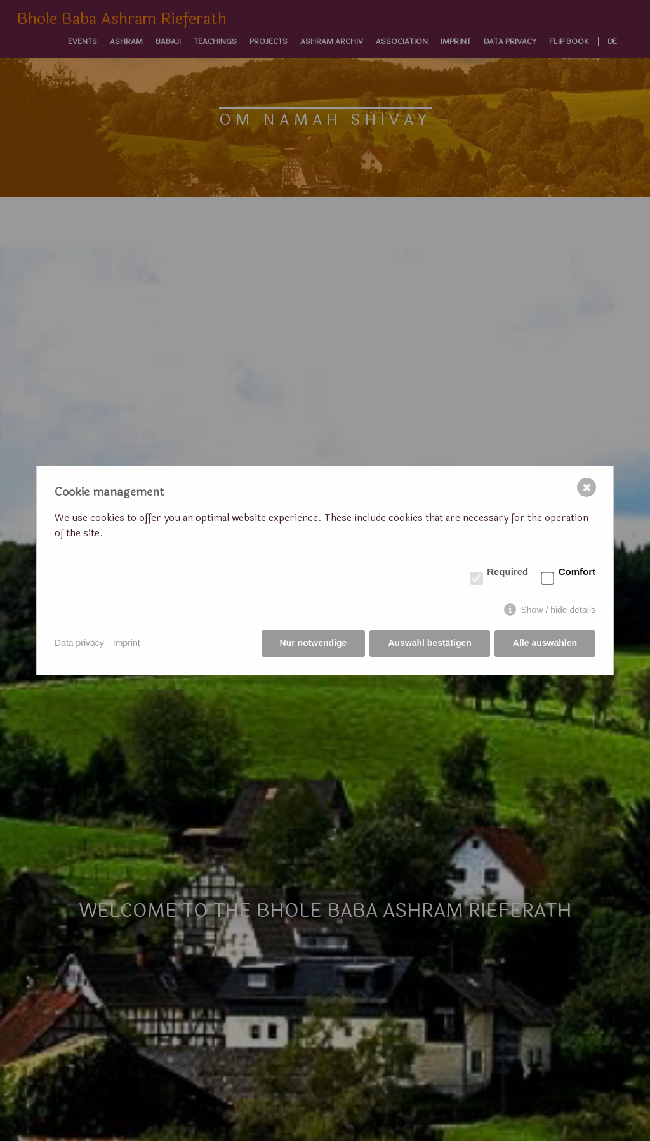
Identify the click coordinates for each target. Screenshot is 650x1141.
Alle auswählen (545, 643)
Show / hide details (558, 610)
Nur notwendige (313, 643)
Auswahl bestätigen (429, 643)
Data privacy (79, 643)
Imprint (126, 643)
